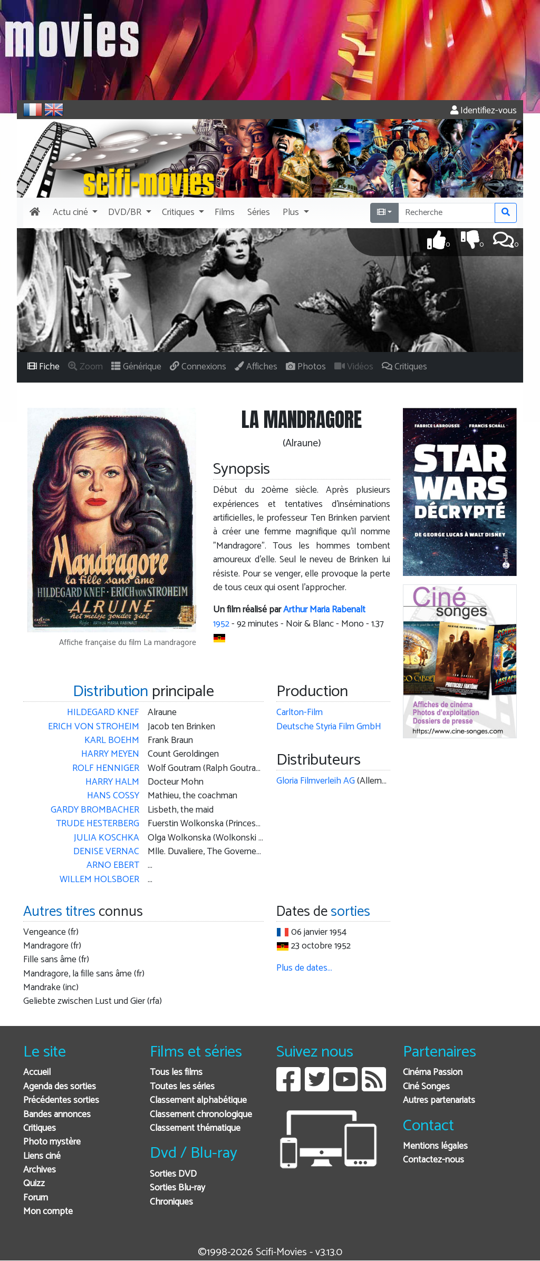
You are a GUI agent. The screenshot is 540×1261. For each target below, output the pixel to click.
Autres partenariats (439, 1100)
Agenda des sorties (59, 1086)
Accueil (37, 1072)
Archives (39, 1170)
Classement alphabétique (198, 1100)
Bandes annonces (57, 1114)
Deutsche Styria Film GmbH (328, 727)
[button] (74, 213)
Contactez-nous (433, 1160)
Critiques (39, 1128)
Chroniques (171, 1202)
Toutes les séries (182, 1086)
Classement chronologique (201, 1114)
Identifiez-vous (483, 111)
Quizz (34, 1183)
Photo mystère (52, 1142)
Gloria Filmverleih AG (315, 781)
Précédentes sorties (61, 1100)
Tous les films (176, 1072)
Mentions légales (435, 1146)
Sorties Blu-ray (177, 1188)
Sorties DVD (173, 1174)
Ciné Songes (426, 1086)
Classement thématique (195, 1128)
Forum (35, 1198)
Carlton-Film (299, 712)
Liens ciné (42, 1156)
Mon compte (48, 1211)
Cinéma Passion (432, 1072)
